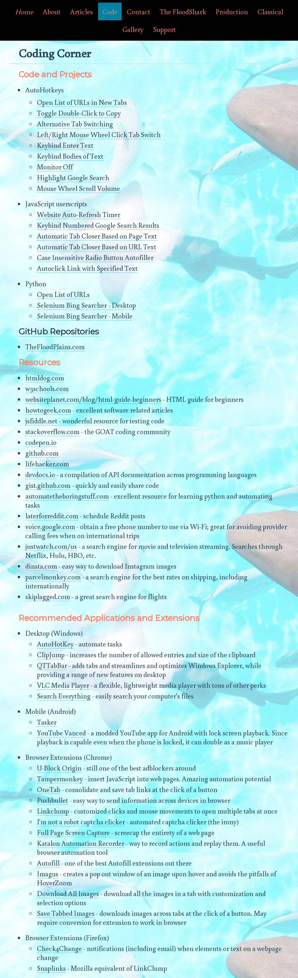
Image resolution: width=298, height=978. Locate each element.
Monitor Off (55, 166)
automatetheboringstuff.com (67, 495)
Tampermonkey (60, 778)
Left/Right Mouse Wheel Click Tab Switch (99, 134)
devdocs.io (40, 474)
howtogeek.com (48, 409)
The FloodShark (183, 11)
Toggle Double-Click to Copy (79, 112)
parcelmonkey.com (53, 576)
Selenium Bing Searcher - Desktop (86, 304)
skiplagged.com (47, 596)
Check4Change (59, 948)
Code (109, 11)
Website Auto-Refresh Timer (78, 214)
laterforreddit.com (51, 515)
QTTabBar (52, 665)
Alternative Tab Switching (75, 123)
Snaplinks (51, 967)
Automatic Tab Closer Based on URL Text (96, 246)
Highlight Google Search (73, 177)
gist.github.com (47, 485)
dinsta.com (41, 565)
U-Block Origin (59, 767)
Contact (138, 11)
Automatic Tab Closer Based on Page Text (97, 235)
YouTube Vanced (61, 732)
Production (232, 11)
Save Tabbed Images (66, 913)
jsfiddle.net (41, 420)
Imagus (47, 873)
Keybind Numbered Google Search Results (98, 225)
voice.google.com (50, 526)
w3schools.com (47, 388)
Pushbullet (52, 800)
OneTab (48, 789)
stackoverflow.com (52, 431)
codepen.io (40, 442)
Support (164, 29)
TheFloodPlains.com (55, 346)
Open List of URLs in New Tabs (82, 102)
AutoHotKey (55, 643)
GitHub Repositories (59, 331)
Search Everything (64, 695)
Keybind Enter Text (65, 145)
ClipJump (51, 654)
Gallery (133, 29)
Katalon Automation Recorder (80, 843)
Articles (81, 11)
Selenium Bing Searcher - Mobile (84, 315)
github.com (41, 452)
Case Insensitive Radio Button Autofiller (95, 257)
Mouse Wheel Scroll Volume (78, 188)
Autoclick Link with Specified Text (87, 268)
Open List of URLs (63, 294)
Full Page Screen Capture (73, 832)
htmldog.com (44, 377)
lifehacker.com (47, 463)
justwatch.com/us (51, 546)
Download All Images (68, 893)
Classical (270, 11)
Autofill (48, 862)
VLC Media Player (63, 684)
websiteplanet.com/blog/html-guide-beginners (93, 399)
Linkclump (53, 810)
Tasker (46, 721)
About (52, 11)
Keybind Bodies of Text (70, 155)
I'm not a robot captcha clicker (81, 821)
